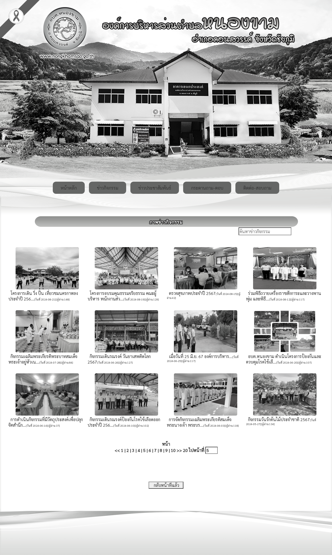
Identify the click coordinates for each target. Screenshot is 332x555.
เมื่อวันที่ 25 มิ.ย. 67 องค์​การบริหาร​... (199, 356)
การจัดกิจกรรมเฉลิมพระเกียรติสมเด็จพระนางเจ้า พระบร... (199, 422)
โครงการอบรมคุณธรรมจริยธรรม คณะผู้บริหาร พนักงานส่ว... (122, 296)
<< (117, 450)
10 (173, 450)
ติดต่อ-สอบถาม (257, 188)
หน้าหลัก (69, 188)
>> (179, 450)
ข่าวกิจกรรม (107, 188)
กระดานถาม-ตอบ (207, 188)
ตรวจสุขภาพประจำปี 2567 (191, 293)
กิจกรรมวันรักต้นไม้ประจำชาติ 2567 (278, 419)
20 (185, 450)
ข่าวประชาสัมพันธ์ (154, 188)
